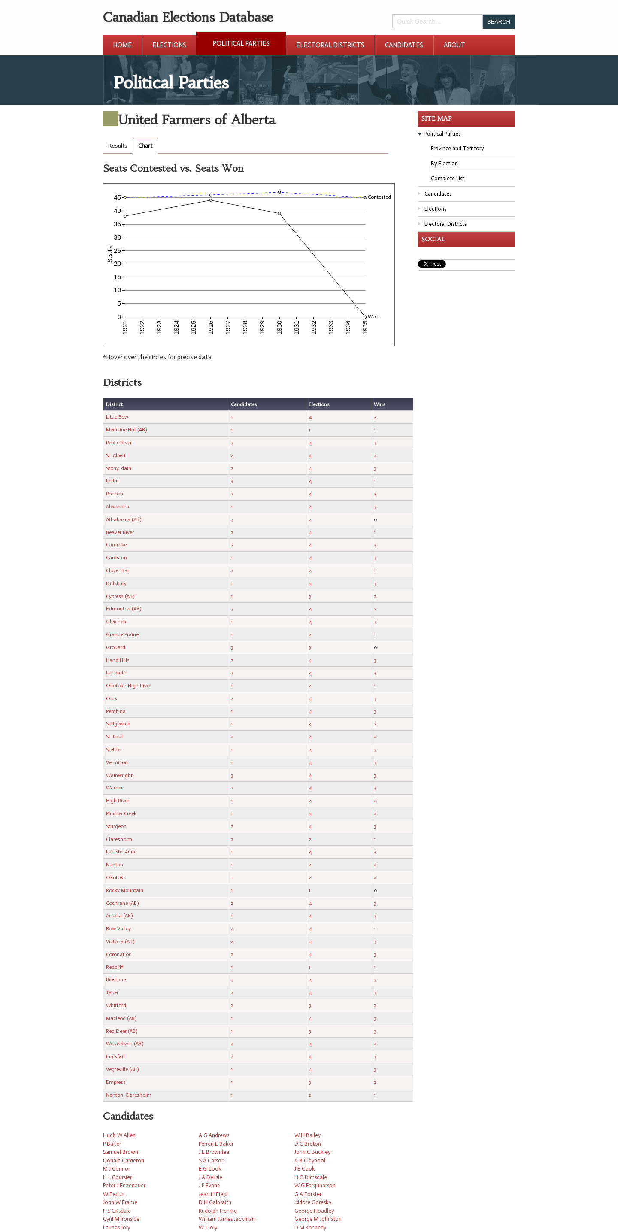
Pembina (116, 711)
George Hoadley (314, 1211)
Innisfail (115, 1056)
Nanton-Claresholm (128, 1095)
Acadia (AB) (119, 916)
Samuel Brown (120, 1152)
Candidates (404, 45)
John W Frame (120, 1202)
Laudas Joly (116, 1227)
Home (122, 45)
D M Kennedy (310, 1227)
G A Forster (307, 1194)
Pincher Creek (121, 813)
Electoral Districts (330, 45)
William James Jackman (227, 1219)
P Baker (112, 1144)
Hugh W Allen (119, 1135)
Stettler (114, 749)
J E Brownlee (214, 1152)
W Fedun (113, 1194)
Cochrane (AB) (122, 903)
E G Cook (210, 1168)
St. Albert (116, 455)
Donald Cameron (123, 1160)
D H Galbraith (215, 1202)
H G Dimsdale (310, 1177)
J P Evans (209, 1185)
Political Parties (241, 43)
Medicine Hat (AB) (126, 430)
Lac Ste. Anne (121, 852)
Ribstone (116, 980)
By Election (444, 163)
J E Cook (304, 1168)
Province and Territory (457, 148)
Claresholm (119, 839)
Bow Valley (118, 929)
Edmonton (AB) (123, 609)
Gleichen (116, 622)
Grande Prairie (122, 634)
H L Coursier (117, 1177)
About (454, 45)
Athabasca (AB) (123, 519)
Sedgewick (118, 724)
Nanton (114, 865)
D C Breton (307, 1144)
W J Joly (208, 1227)
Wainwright (119, 775)
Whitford (116, 1005)
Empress (116, 1082)
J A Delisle (210, 1177)
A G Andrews (214, 1135)
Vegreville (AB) (122, 1069)
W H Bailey (307, 1135)
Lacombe (116, 673)
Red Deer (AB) (121, 1031)
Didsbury (116, 583)
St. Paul (114, 737)
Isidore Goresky (312, 1202)
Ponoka (114, 494)
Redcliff (114, 967)
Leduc (113, 481)
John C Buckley (312, 1152)
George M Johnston (318, 1219)
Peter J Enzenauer (124, 1185)
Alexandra (117, 507)
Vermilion (117, 762)
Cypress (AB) (120, 596)
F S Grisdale (117, 1211)
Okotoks (116, 877)
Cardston (116, 558)
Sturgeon (116, 826)
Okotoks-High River (128, 686)
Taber (112, 992)
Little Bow (117, 417)
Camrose (116, 545)
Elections (169, 45)
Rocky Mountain (124, 890)
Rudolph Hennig (218, 1211)
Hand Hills (118, 660)
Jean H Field (213, 1194)
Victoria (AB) (120, 941)
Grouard (115, 647)
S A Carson (211, 1160)
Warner (114, 788)
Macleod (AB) (121, 1018)
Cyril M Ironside (121, 1219)
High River (117, 801)
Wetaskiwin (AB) (124, 1044)
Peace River (119, 443)
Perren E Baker (216, 1144)
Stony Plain (118, 468)
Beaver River (120, 532)
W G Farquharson (315, 1185)
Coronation (119, 954)
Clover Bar (117, 570)
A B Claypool (309, 1160)
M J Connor (116, 1168)
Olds (111, 698)
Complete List (447, 178)
